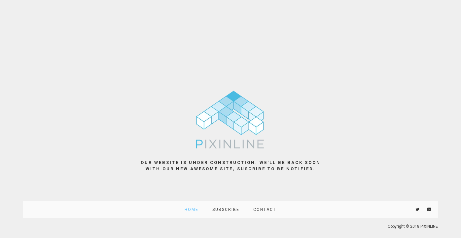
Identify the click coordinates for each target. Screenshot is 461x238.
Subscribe (225, 209)
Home (191, 209)
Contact (264, 209)
